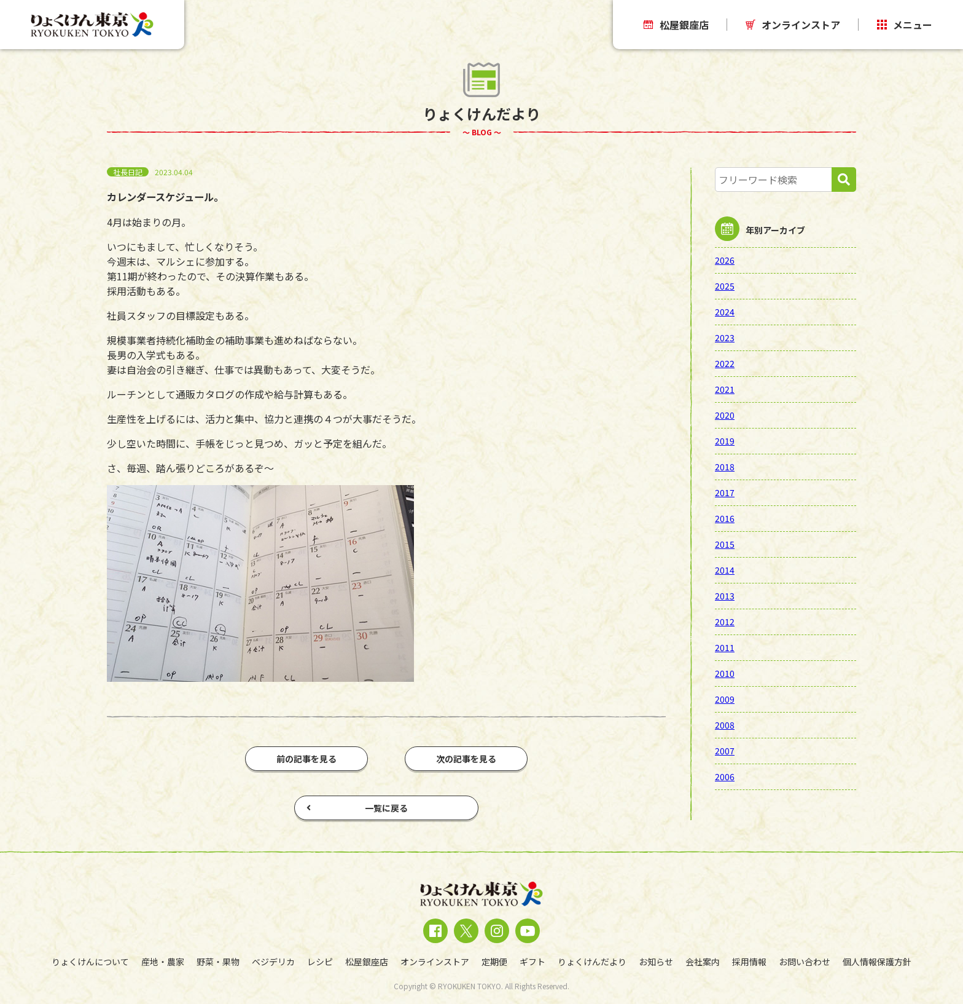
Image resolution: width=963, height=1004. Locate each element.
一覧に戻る (357, 808)
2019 (725, 441)
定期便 (494, 961)
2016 (725, 518)
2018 (725, 466)
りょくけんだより (592, 961)
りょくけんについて (90, 961)
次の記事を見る (466, 759)
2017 (725, 492)
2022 (725, 363)
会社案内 (702, 961)
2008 (725, 725)
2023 (725, 337)
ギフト (532, 961)
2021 (725, 389)
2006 (725, 776)
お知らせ (656, 961)
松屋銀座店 (676, 24)
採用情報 (749, 961)
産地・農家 (162, 961)
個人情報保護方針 (877, 961)
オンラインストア (793, 24)
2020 (725, 415)
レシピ (320, 961)
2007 (725, 751)
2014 (725, 570)
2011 (725, 647)
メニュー (904, 24)
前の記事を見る (306, 759)
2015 (725, 544)
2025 (725, 286)
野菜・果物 (218, 961)
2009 (725, 699)
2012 (725, 621)
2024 (725, 312)
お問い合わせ (804, 961)
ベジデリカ (273, 961)
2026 (725, 260)
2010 (725, 673)
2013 (725, 596)
